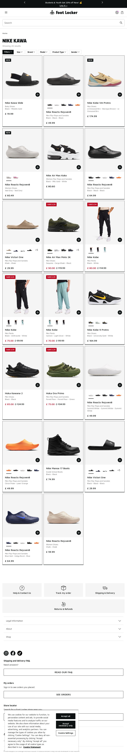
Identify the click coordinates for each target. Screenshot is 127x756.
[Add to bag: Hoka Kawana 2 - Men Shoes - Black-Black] (38, 385)
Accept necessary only (66, 724)
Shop (63, 636)
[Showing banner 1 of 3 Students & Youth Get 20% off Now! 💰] (63, 4)
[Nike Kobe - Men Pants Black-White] (15, 322)
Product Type (59, 52)
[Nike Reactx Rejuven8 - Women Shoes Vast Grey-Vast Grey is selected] (8, 177)
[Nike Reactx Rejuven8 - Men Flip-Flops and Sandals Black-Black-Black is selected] (49, 105)
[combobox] (63, 22)
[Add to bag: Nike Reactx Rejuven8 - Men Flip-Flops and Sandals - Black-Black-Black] (79, 94)
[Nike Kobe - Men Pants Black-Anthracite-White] (98, 250)
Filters (8, 52)
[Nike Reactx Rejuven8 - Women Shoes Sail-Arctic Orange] (15, 177)
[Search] (63, 22)
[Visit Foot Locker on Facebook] (12, 653)
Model (43, 52)
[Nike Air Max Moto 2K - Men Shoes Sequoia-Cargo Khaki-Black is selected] (49, 250)
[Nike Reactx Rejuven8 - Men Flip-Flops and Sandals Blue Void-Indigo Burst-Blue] (70, 105)
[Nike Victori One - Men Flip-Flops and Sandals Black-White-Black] (111, 470)
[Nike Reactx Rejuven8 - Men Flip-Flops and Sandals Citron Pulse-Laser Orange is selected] (8, 470)
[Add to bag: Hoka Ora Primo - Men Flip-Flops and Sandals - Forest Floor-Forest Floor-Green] (79, 385)
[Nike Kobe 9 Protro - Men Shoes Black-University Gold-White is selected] (91, 322)
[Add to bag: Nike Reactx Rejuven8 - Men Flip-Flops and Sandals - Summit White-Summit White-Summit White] (120, 385)
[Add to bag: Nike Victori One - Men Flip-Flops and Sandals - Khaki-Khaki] (38, 240)
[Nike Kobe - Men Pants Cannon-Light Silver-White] (105, 250)
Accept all (65, 716)
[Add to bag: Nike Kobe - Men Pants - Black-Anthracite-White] (38, 312)
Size (19, 52)
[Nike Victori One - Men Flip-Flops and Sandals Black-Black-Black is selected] (91, 470)
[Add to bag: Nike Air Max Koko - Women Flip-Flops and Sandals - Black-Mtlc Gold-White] (79, 167)
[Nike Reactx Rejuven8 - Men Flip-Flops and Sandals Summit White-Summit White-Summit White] (56, 105)
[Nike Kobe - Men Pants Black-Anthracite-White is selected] (8, 322)
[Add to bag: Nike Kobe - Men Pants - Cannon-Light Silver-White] (79, 312)
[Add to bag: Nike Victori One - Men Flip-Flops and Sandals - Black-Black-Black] (120, 460)
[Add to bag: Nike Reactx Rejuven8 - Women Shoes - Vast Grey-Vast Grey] (38, 167)
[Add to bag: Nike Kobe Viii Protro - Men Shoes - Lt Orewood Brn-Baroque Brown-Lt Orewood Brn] (120, 94)
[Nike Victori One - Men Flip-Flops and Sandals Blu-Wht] (15, 250)
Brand (31, 52)
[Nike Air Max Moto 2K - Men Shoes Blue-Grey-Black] (70, 250)
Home (4, 33)
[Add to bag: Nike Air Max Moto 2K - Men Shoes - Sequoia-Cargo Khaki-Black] (79, 240)
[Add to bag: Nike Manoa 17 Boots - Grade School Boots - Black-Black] (79, 460)
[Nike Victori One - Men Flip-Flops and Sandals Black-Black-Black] (29, 250)
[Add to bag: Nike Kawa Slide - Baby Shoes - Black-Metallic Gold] (38, 94)
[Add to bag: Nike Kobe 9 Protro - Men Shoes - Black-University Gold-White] (120, 312)
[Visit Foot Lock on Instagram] (6, 653)
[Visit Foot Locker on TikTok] (19, 653)
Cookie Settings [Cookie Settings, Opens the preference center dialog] (65, 733)
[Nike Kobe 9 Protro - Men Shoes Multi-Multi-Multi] (105, 322)
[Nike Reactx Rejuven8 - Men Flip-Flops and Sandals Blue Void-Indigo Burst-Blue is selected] (8, 543)
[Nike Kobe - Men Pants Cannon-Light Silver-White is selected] (49, 322)
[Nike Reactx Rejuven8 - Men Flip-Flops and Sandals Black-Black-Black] (63, 105)
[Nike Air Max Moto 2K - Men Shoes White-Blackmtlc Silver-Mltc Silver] (56, 250)
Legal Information (63, 620)
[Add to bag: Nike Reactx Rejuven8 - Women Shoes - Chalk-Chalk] (79, 533)
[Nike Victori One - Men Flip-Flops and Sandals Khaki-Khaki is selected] (8, 250)
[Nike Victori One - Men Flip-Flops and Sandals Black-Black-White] (22, 250)
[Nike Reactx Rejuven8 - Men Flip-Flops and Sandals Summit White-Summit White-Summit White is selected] (91, 395)
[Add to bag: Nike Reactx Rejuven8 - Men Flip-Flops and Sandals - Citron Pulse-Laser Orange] (38, 460)
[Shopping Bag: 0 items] (122, 12)
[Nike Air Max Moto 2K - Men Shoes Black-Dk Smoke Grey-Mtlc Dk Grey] (63, 250)
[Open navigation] (6, 12)
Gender (75, 52)
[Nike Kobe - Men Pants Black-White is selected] (91, 250)
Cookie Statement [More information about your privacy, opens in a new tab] (32, 747)
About (63, 628)
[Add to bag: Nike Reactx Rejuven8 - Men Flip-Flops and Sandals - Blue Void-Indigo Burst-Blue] (38, 533)
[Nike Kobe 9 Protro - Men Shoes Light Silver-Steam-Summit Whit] (98, 322)
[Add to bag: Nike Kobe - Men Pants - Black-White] (120, 240)
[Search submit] (121, 22)
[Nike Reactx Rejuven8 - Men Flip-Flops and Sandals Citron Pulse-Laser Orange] (77, 105)
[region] (41, 730)
